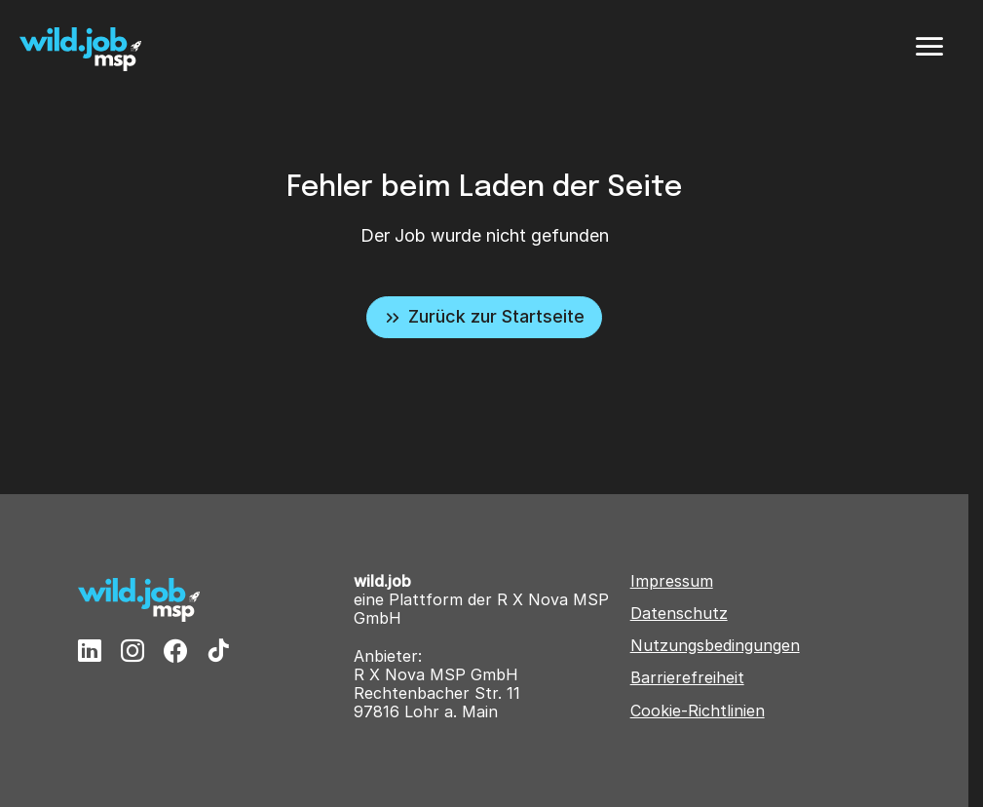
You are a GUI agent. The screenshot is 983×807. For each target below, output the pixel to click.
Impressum (671, 581)
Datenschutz (679, 613)
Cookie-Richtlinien (697, 711)
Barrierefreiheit (687, 678)
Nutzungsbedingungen (715, 645)
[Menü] (929, 46)
